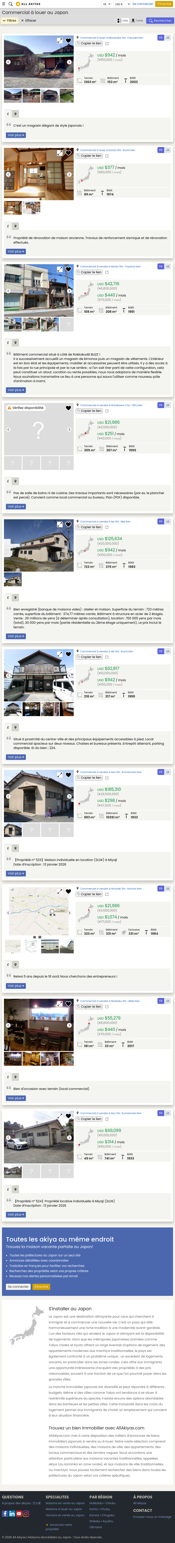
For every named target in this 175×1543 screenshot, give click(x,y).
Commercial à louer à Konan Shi (100, 150)
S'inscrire (164, 4)
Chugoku (108, 1515)
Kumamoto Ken (131, 772)
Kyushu (108, 1521)
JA (167, 38)
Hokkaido (96, 1503)
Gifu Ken (137, 405)
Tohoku (110, 1503)
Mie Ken (126, 521)
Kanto (93, 1509)
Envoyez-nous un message (152, 1517)
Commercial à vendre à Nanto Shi (101, 266)
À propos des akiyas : (21, 1503)
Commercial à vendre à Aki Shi (99, 651)
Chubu (105, 1509)
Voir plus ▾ (16, 135)
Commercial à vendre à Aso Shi (100, 772)
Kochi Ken (129, 150)
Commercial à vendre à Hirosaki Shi (102, 888)
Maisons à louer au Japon (64, 1509)
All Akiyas (140, 1503)
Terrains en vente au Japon (65, 1515)
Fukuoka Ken (135, 37)
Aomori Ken (134, 888)
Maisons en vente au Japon (65, 1503)
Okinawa (95, 1527)
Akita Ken (134, 1001)
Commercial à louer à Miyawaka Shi (103, 37)
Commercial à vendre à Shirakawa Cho (105, 405)
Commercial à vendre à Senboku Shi (103, 1001)
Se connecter (143, 4)
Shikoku (94, 1521)
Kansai (94, 1515)
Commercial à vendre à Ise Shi (99, 521)
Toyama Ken (133, 266)
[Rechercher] (160, 20)
